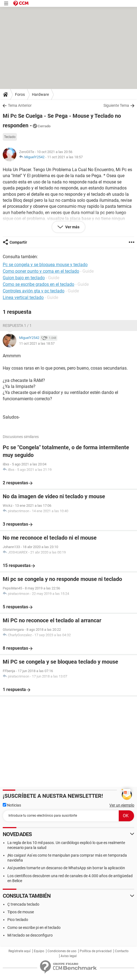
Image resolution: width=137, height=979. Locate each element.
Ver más (71, 227)
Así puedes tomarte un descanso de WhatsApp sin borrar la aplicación (66, 868)
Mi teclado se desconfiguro (30, 935)
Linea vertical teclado (23, 297)
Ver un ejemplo (121, 805)
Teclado (10, 137)
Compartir (18, 242)
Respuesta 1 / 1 (17, 325)
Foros (20, 94)
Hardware (40, 94)
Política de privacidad (96, 951)
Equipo (39, 951)
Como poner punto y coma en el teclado (41, 271)
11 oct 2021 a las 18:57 (65, 157)
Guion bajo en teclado (24, 277)
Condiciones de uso (61, 951)
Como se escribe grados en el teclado (38, 284)
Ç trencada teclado (23, 904)
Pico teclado (17, 919)
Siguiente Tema (116, 105)
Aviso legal (69, 956)
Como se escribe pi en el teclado (34, 927)
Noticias (12, 805)
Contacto (122, 951)
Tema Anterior (20, 105)
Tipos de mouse (20, 912)
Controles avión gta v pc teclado (33, 290)
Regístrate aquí (19, 951)
